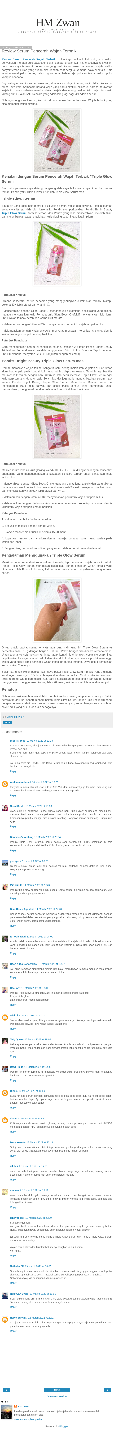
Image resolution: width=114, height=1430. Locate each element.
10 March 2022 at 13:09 (45, 782)
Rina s (13, 1091)
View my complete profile (28, 1419)
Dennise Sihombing (21, 837)
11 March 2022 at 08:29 (35, 861)
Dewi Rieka (16, 1067)
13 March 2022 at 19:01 (42, 1293)
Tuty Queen (17, 1039)
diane (13, 1118)
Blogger (63, 1426)
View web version (57, 1396)
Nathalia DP (17, 1266)
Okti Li (14, 1015)
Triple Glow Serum (14, 213)
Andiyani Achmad (20, 782)
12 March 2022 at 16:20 (34, 988)
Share (7, 722)
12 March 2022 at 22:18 (40, 1142)
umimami (15, 1190)
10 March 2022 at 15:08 (38, 806)
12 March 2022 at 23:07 (34, 1166)
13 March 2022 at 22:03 (41, 1317)
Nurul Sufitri (17, 806)
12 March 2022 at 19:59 (32, 1091)
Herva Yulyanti (18, 1317)
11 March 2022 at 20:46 (36, 885)
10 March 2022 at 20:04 (47, 837)
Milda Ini (15, 1166)
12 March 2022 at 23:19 (35, 1190)
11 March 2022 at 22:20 (48, 909)
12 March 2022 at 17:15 (32, 1015)
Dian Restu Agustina (22, 909)
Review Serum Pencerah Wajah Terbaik (29, 59)
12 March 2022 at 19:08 (38, 1039)
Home (57, 1390)
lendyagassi (17, 1217)
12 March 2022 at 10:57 (51, 964)
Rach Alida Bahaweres (23, 964)
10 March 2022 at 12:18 (40, 740)
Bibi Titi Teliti (17, 740)
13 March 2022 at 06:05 (38, 1266)
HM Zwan (23, 1406)
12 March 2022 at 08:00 (40, 936)
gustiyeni (15, 861)
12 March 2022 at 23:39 (38, 1217)
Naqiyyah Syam (19, 1293)
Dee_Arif (15, 988)
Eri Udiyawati (18, 936)
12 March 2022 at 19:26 (37, 1067)
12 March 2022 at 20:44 (31, 1118)
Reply (13, 771)
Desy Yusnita (17, 1142)
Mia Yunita (16, 885)
